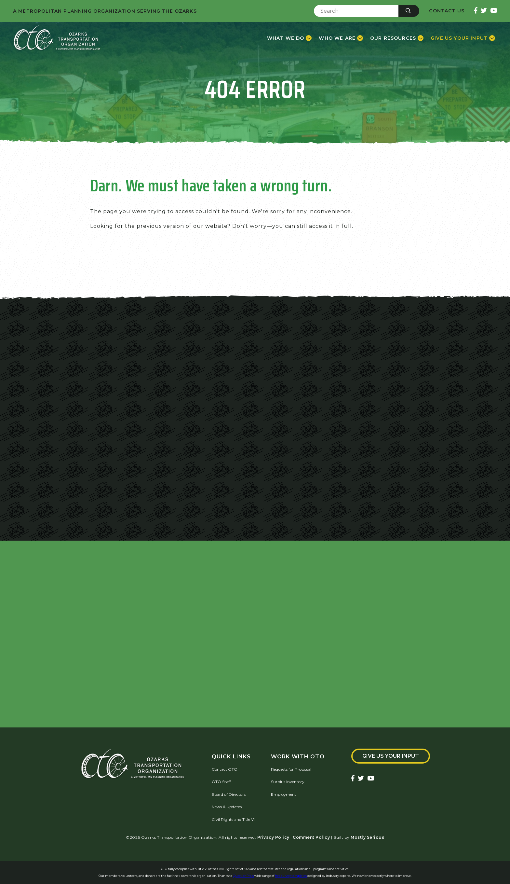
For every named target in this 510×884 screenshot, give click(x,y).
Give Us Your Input (390, 756)
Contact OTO (224, 769)
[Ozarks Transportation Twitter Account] (484, 11)
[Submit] (408, 11)
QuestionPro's (243, 875)
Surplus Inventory (287, 781)
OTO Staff (221, 781)
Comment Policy (311, 837)
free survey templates (291, 875)
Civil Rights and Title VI (233, 819)
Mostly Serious (367, 837)
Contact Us (446, 11)
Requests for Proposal (291, 769)
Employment (283, 794)
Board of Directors (229, 794)
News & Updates (227, 806)
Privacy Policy (273, 837)
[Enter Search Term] (356, 11)
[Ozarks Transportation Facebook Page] (475, 11)
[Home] (57, 38)
